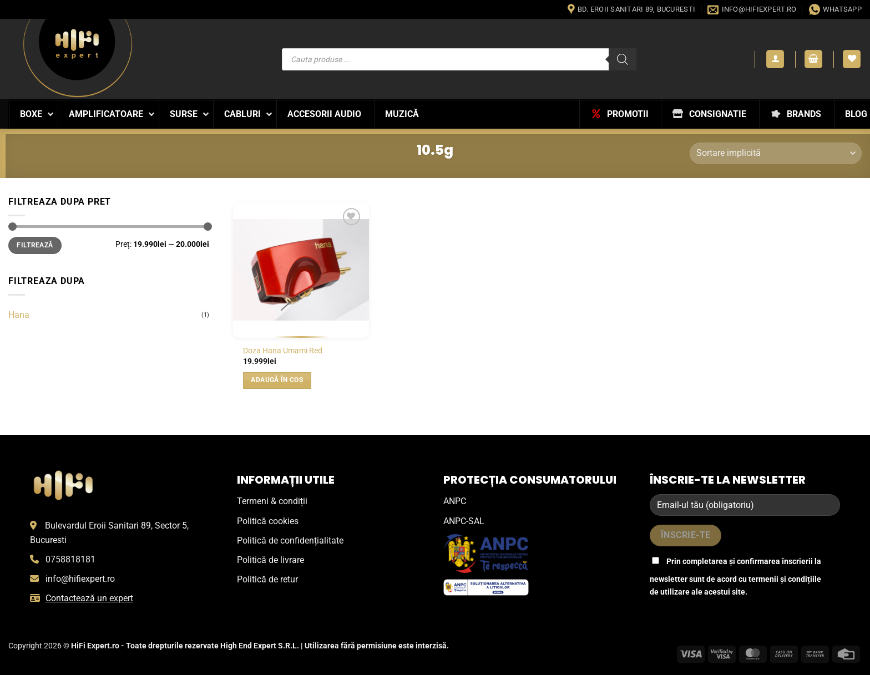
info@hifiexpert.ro (80, 579)
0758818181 (70, 559)
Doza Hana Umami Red (282, 351)
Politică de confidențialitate (290, 540)
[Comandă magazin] (776, 153)
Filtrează (35, 245)
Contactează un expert (89, 598)
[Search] (622, 59)
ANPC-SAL (463, 521)
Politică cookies (268, 521)
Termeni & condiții (272, 501)
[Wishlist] (852, 59)
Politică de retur (267, 579)
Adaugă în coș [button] (277, 380)
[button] (775, 59)
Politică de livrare (270, 560)
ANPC (454, 501)
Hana (18, 314)
